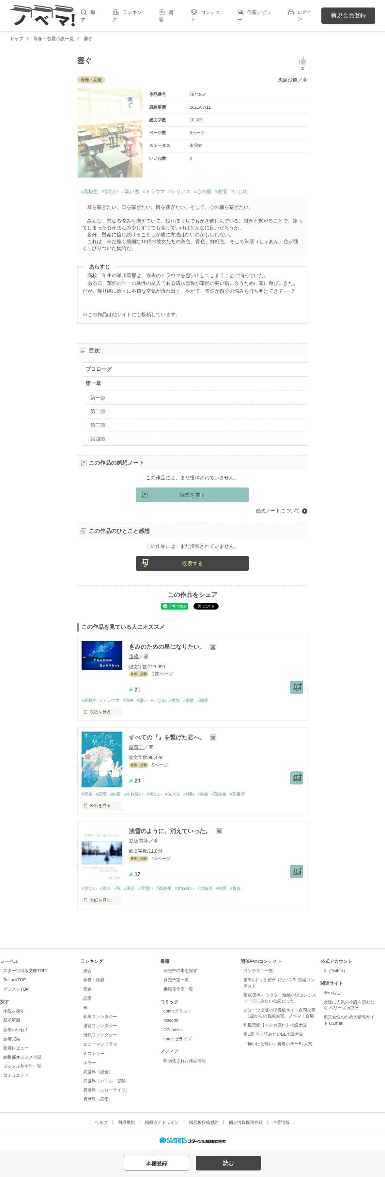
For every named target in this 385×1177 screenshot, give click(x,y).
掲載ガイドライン (162, 1122)
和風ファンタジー (100, 1016)
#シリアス (179, 191)
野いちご (332, 992)
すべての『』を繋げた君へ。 (168, 737)
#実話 (129, 888)
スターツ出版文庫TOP (24, 970)
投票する (192, 563)
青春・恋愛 (93, 979)
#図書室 (237, 794)
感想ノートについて (278, 510)
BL (85, 1007)
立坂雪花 (138, 841)
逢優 (134, 656)
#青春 (87, 794)
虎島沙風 (288, 80)
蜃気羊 (136, 747)
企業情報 (281, 1122)
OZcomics (172, 1029)
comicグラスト (177, 1011)
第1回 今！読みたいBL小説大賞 (273, 1034)
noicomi (170, 1020)
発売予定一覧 (176, 979)
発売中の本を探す (180, 970)
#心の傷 (202, 191)
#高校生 (89, 191)
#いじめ (239, 191)
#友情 (220, 191)
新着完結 (11, 1038)
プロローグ (98, 369)
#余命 (202, 794)
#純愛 (202, 700)
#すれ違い (133, 794)
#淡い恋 (130, 191)
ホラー (89, 1062)
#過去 (128, 700)
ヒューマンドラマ (100, 1044)
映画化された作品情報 (184, 1060)
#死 (117, 888)
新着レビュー (16, 1047)
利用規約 (126, 1122)
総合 (87, 970)
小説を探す (13, 1011)
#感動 (188, 794)
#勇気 (174, 700)
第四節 (97, 438)
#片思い (145, 888)
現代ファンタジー (100, 1034)
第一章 (93, 383)
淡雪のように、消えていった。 (171, 831)
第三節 (97, 425)
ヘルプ (101, 1122)
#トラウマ (154, 191)
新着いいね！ (16, 1029)
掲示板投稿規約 (204, 1122)
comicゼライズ (177, 1038)
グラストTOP (16, 989)
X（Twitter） (335, 970)
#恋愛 (101, 794)
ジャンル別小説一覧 (22, 1066)
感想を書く (192, 495)
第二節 (97, 411)
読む (228, 1163)
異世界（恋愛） (98, 1099)
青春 (87, 989)
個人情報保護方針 (246, 1122)
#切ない (110, 191)
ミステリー (93, 1053)
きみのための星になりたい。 (168, 646)
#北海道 (204, 888)
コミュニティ (16, 1075)
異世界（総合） (98, 1071)
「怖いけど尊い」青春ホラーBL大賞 (277, 1043)
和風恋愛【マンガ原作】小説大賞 (275, 1025)
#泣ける (172, 794)
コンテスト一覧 (258, 970)
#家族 (188, 700)
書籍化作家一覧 (178, 989)
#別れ (105, 888)
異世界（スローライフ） (106, 1090)
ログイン (304, 15)
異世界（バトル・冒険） (106, 1080)
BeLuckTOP (14, 979)
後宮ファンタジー (100, 1025)
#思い (142, 700)
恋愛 (87, 998)
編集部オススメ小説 (22, 1057)
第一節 (97, 397)
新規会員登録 (348, 15)
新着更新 (11, 1020)
